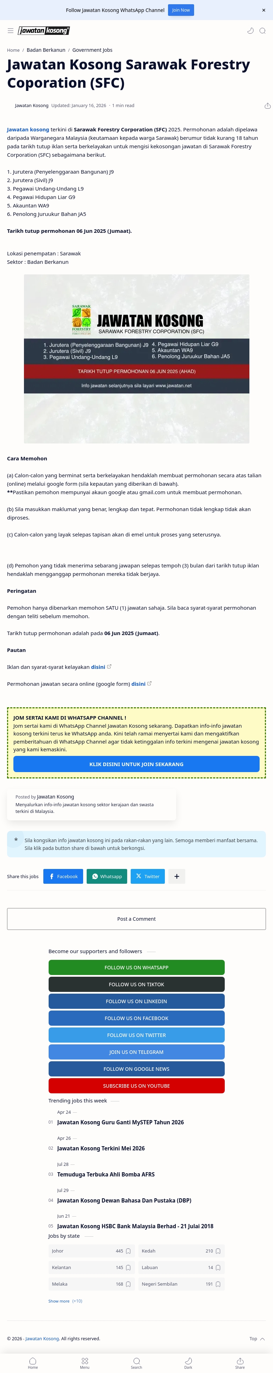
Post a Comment (136, 918)
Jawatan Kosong (42, 1339)
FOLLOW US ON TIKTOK (136, 984)
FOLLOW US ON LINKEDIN (136, 1001)
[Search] (262, 30)
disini (98, 666)
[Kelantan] (92, 1267)
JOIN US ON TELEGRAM (137, 1052)
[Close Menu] (264, 10)
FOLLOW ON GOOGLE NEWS (136, 1069)
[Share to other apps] (176, 876)
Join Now (181, 10)
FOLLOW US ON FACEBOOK (136, 1018)
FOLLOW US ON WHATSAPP (137, 967)
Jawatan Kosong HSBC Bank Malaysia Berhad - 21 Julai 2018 (135, 1226)
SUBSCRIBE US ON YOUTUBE (136, 1085)
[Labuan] (181, 1267)
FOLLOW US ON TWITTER (136, 1035)
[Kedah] (181, 1250)
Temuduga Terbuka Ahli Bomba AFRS (106, 1174)
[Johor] (92, 1250)
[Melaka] (92, 1284)
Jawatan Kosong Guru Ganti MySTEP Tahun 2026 (120, 1122)
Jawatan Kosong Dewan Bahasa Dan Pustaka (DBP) (124, 1200)
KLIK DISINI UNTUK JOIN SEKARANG (136, 764)
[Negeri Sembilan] (181, 1284)
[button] (250, 30)
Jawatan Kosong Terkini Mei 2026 (101, 1148)
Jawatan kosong (28, 129)
